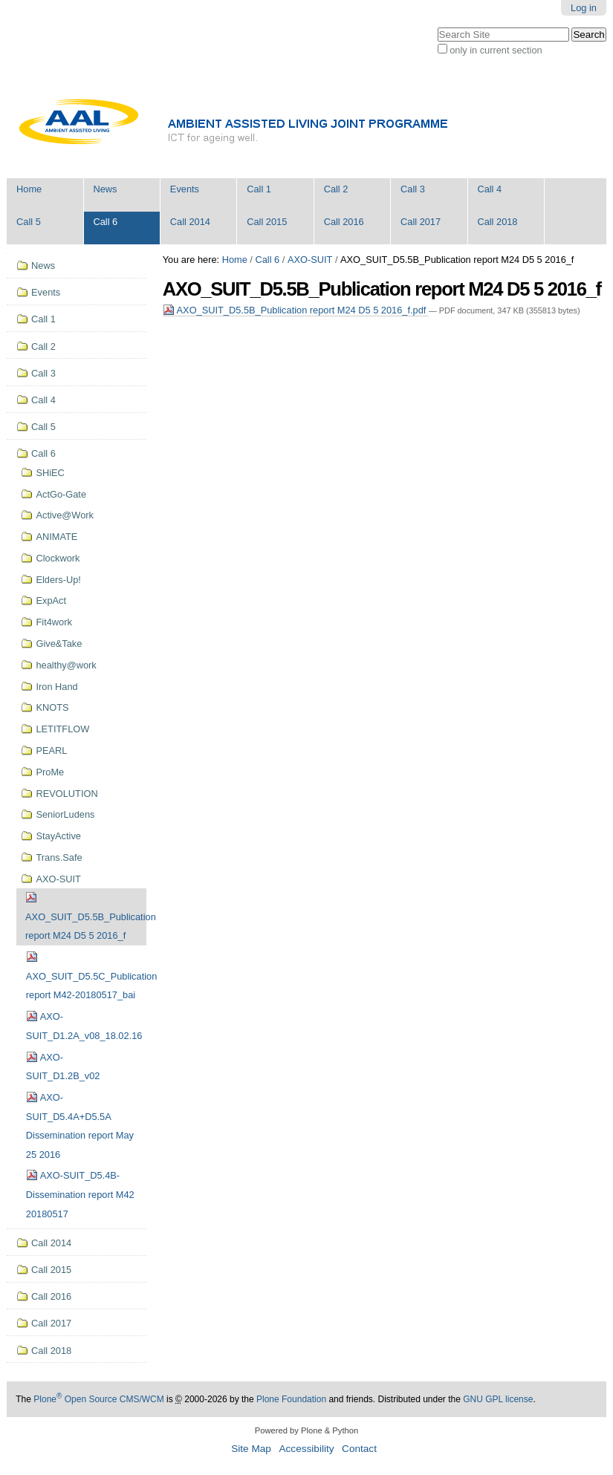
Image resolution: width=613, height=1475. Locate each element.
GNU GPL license (498, 1399)
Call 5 (28, 221)
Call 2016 (344, 221)
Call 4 (489, 189)
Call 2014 (190, 221)
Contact (359, 1448)
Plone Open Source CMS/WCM (98, 1399)
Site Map (251, 1448)
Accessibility (306, 1448)
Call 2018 (497, 221)
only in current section (496, 50)
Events (184, 189)
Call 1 (259, 189)
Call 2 (336, 189)
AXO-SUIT (310, 259)
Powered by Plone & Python (306, 1430)
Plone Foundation (291, 1399)
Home (29, 189)
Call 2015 (267, 221)
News (105, 189)
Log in (584, 7)
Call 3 (412, 189)
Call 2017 (420, 221)
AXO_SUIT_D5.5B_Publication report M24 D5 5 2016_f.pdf (296, 310)
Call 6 (105, 221)
